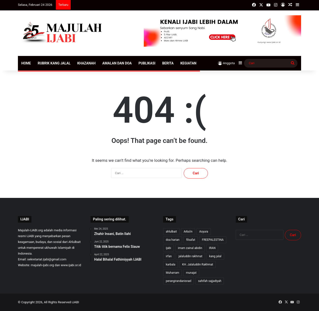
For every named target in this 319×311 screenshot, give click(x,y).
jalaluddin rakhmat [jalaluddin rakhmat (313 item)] (190, 256)
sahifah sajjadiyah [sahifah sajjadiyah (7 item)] (209, 281)
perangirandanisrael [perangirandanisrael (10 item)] (178, 281)
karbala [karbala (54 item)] (170, 264)
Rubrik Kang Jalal (54, 63)
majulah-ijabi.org (42, 265)
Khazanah (86, 63)
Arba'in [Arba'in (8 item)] (188, 231)
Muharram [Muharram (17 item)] (172, 272)
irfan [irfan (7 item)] (169, 256)
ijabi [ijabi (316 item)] (168, 248)
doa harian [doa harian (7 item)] (172, 239)
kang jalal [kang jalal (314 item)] (215, 256)
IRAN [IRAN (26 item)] (212, 248)
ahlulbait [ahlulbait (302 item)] (171, 231)
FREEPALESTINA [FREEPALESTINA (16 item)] (213, 239)
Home (26, 63)
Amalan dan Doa (117, 63)
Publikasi (146, 63)
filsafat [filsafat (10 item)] (190, 239)
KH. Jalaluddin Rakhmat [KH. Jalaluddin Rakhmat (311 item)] (197, 264)
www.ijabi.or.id (71, 265)
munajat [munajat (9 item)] (191, 272)
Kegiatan (188, 63)
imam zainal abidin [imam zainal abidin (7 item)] (190, 248)
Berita (168, 63)
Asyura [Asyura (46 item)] (203, 231)
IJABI (75, 302)
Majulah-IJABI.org (30, 230)
